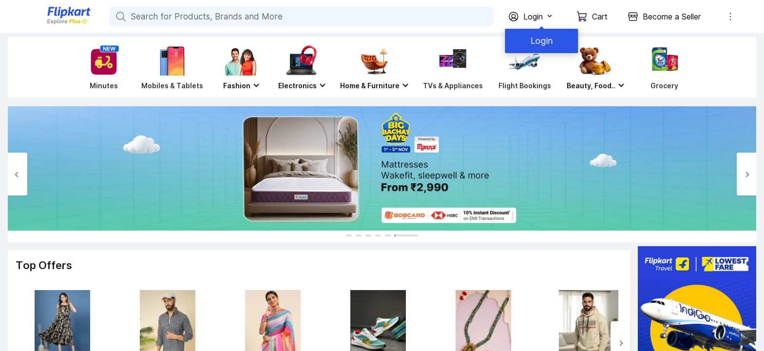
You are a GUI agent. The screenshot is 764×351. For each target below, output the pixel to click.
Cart (600, 16)
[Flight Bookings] (525, 67)
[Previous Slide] (17, 174)
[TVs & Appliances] (453, 67)
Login (540, 41)
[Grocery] (662, 67)
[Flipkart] (53, 23)
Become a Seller (672, 16)
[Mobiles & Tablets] (172, 67)
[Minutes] (102, 67)
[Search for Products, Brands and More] (120, 16)
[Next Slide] (746, 174)
